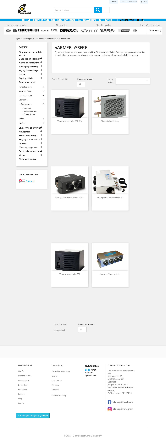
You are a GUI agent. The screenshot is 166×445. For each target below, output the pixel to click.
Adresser (55, 385)
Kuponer (55, 390)
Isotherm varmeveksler (110, 274)
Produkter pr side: (85, 79)
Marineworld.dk (131, 20)
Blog (20, 399)
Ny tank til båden (27, 159)
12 (80, 84)
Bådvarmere (26, 104)
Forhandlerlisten (24, 376)
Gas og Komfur (25, 95)
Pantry (22, 123)
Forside (23, 47)
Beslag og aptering (28, 66)
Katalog (21, 394)
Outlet (22, 143)
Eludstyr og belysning (30, 127)
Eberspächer (29, 114)
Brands (21, 403)
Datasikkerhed (24, 380)
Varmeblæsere (30, 111)
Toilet (21, 118)
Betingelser (22, 385)
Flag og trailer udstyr (30, 139)
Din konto (57, 365)
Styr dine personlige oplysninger (33, 415)
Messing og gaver (28, 147)
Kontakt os (22, 389)
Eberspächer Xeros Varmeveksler (69, 197)
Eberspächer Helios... (110, 121)
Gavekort (30, 181)
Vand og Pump (25, 91)
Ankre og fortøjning (29, 62)
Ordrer (54, 376)
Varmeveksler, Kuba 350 (69, 274)
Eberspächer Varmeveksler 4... (110, 197)
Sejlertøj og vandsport (30, 151)
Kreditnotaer (57, 380)
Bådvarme (23, 100)
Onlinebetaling (59, 395)
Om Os (21, 371)
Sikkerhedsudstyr (28, 135)
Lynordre (113, 2)
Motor (22, 74)
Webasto (28, 108)
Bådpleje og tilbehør (29, 58)
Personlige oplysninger (61, 371)
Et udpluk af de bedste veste (30, 53)
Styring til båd (26, 78)
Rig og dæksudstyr (28, 70)
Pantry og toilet (27, 82)
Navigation (24, 131)
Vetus (22, 155)
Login (87, 369)
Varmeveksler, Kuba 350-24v (69, 121)
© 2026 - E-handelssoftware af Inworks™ (83, 436)
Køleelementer (25, 87)
